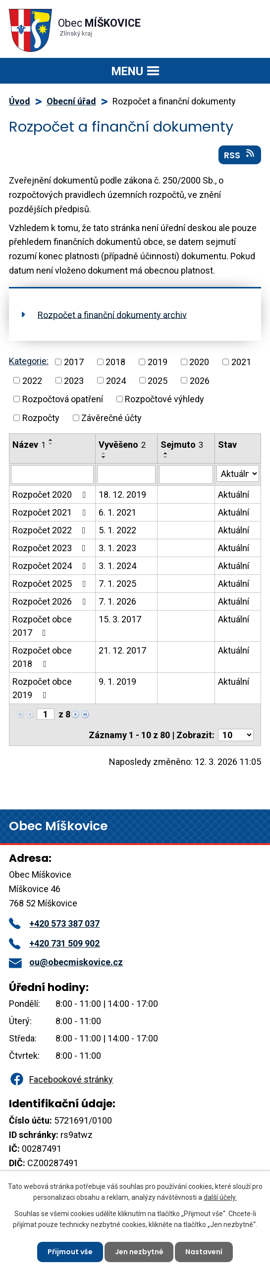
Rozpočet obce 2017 (42, 626)
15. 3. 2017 (120, 619)
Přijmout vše (70, 1252)
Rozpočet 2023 (51, 548)
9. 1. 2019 (117, 681)
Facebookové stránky (61, 1079)
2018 (115, 362)
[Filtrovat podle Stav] (237, 473)
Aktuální (233, 494)
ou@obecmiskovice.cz (66, 962)
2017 (74, 362)
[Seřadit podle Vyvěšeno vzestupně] (104, 453)
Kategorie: (29, 361)
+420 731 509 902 (54, 943)
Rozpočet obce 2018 (42, 657)
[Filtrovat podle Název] (52, 474)
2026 (200, 380)
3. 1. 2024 (117, 566)
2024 (116, 380)
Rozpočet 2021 (51, 512)
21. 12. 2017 (122, 650)
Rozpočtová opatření (62, 399)
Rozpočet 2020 (51, 494)
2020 (199, 362)
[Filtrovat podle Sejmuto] (186, 474)
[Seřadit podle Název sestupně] (51, 444)
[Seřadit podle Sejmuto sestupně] (166, 457)
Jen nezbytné (139, 1252)
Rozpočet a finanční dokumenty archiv (112, 314)
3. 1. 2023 (117, 548)
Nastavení (204, 1252)
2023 (74, 380)
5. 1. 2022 (117, 530)
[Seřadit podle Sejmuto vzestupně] (166, 453)
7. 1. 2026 (117, 601)
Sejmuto (182, 444)
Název (29, 444)
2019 (157, 362)
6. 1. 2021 (117, 512)
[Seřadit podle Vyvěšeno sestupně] (104, 457)
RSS (240, 154)
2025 (157, 380)
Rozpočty (40, 418)
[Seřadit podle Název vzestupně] (51, 440)
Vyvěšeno (122, 444)
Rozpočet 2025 (51, 583)
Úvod (19, 101)
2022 (32, 380)
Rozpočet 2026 (51, 601)
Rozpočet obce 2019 (42, 688)
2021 (241, 362)
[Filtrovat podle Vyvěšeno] (126, 474)
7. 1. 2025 (117, 583)
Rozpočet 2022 (51, 530)
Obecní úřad (71, 101)
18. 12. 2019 (122, 494)
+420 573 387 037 (54, 923)
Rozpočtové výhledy (164, 399)
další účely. (220, 1197)
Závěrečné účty (111, 418)
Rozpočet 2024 (51, 566)
